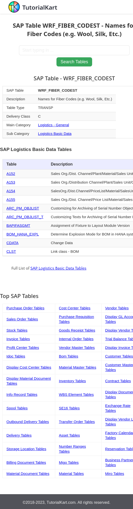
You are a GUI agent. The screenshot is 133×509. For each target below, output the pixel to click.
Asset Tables (69, 435)
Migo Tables (69, 462)
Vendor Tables (117, 308)
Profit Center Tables (22, 347)
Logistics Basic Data (55, 133)
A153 (10, 182)
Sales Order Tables (22, 319)
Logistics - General (53, 125)
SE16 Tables (69, 408)
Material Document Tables (27, 473)
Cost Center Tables (74, 308)
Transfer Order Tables (77, 422)
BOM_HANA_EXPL (22, 234)
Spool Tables (17, 408)
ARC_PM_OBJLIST (22, 208)
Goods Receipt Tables (77, 330)
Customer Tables (119, 356)
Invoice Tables (18, 339)
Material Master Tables (77, 367)
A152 (10, 173)
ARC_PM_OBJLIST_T (24, 217)
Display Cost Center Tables (28, 367)
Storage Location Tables (26, 449)
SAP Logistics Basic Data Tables (58, 268)
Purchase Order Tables (25, 308)
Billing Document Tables (26, 462)
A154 (10, 191)
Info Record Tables (21, 394)
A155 (10, 199)
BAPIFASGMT (18, 225)
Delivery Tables (18, 435)
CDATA (12, 243)
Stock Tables (16, 330)
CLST (11, 251)
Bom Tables (68, 356)
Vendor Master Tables (77, 347)
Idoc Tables (15, 356)
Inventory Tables (72, 381)
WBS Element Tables (76, 394)
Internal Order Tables (76, 339)
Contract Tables (118, 381)
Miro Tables (114, 473)
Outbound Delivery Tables (27, 422)
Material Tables (71, 473)
